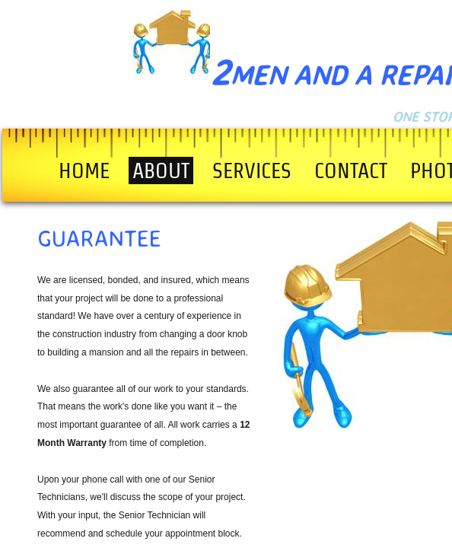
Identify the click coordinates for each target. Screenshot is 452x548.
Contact (350, 170)
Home (84, 170)
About (160, 170)
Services (251, 170)
